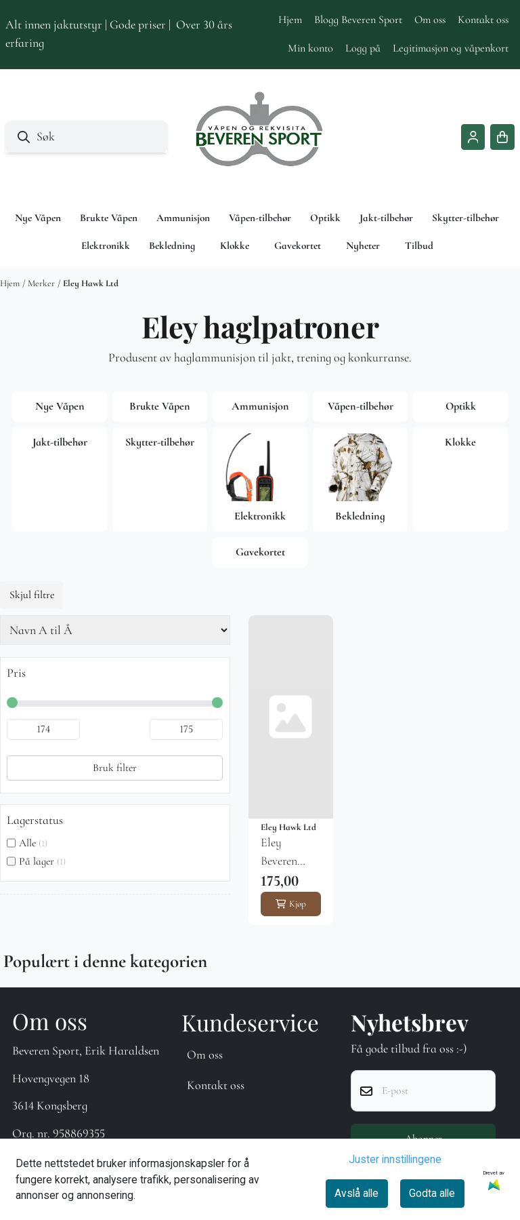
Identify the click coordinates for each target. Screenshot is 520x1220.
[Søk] (86, 137)
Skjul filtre (31, 595)
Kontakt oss (483, 19)
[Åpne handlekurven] (502, 137)
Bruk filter (115, 767)
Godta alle (432, 1193)
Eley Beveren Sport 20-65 (289, 852)
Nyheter (363, 245)
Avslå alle (356, 1193)
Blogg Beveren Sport (358, 19)
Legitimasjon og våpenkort (450, 48)
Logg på (363, 48)
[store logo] (260, 137)
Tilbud (419, 245)
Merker (41, 283)
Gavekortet (297, 245)
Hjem (290, 19)
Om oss (430, 19)
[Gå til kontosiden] (473, 137)
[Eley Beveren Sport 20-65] (290, 717)
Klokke (234, 245)
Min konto (310, 48)
